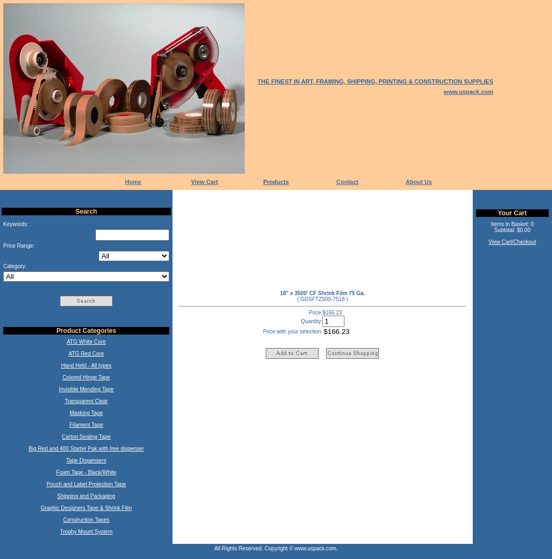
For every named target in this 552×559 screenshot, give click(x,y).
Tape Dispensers (86, 460)
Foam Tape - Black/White (86, 472)
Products (276, 182)
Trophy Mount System (86, 532)
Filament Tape (87, 425)
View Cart (204, 182)
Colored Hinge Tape (86, 377)
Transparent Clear (86, 401)
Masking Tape (86, 413)
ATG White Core (86, 342)
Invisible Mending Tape (86, 389)
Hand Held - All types (86, 366)
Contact (347, 182)
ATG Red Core (86, 354)
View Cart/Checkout (512, 242)
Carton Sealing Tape (86, 437)
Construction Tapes (86, 520)
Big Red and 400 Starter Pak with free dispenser (86, 449)
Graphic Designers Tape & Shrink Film (86, 508)
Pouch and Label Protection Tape (86, 484)
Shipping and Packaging (86, 496)
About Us (419, 182)
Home (133, 182)
